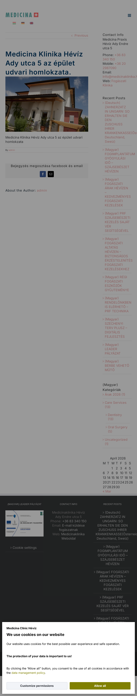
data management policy (28, 673)
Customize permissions (37, 686)
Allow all (100, 686)
